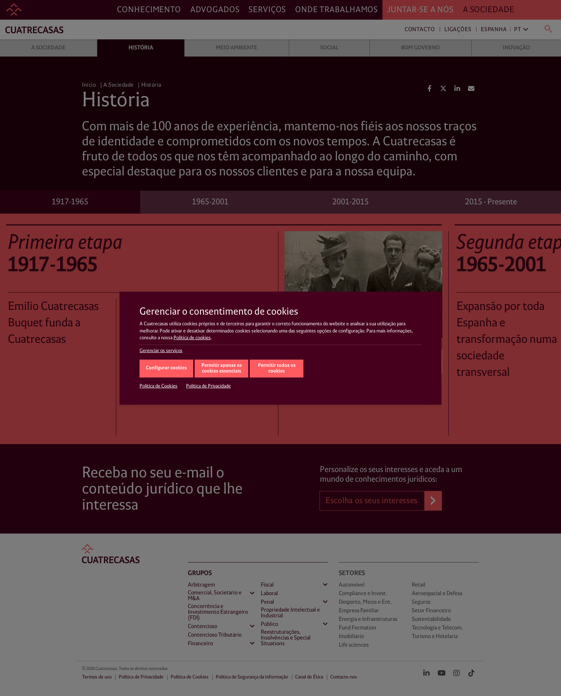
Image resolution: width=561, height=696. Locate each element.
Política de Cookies (158, 386)
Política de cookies (192, 338)
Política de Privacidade (208, 386)
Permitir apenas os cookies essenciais (221, 368)
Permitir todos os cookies (277, 368)
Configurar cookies (166, 368)
